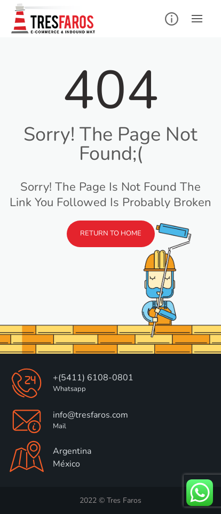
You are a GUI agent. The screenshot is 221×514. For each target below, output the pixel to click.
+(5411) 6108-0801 (93, 378)
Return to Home (110, 233)
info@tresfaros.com (90, 415)
